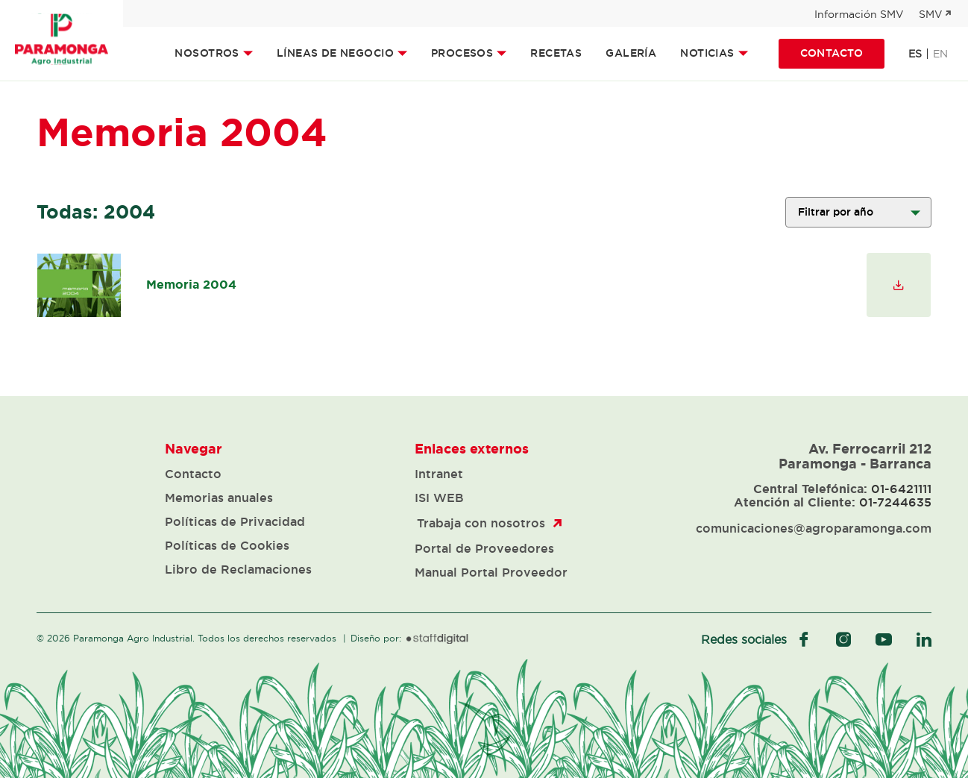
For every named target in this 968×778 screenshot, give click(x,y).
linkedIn (924, 639)
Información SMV (859, 14)
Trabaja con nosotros (481, 523)
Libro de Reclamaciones (238, 569)
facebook (803, 639)
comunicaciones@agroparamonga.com (813, 528)
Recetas (556, 53)
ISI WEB (439, 497)
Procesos (462, 53)
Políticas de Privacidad (235, 521)
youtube (884, 639)
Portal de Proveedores (484, 548)
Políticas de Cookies (227, 545)
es (915, 54)
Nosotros (207, 53)
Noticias (707, 53)
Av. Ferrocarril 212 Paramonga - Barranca (855, 456)
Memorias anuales (219, 497)
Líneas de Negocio (335, 53)
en (940, 54)
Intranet (439, 473)
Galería (631, 53)
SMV (931, 14)
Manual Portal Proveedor (491, 572)
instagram (843, 639)
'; (858, 212)
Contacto (831, 53)
